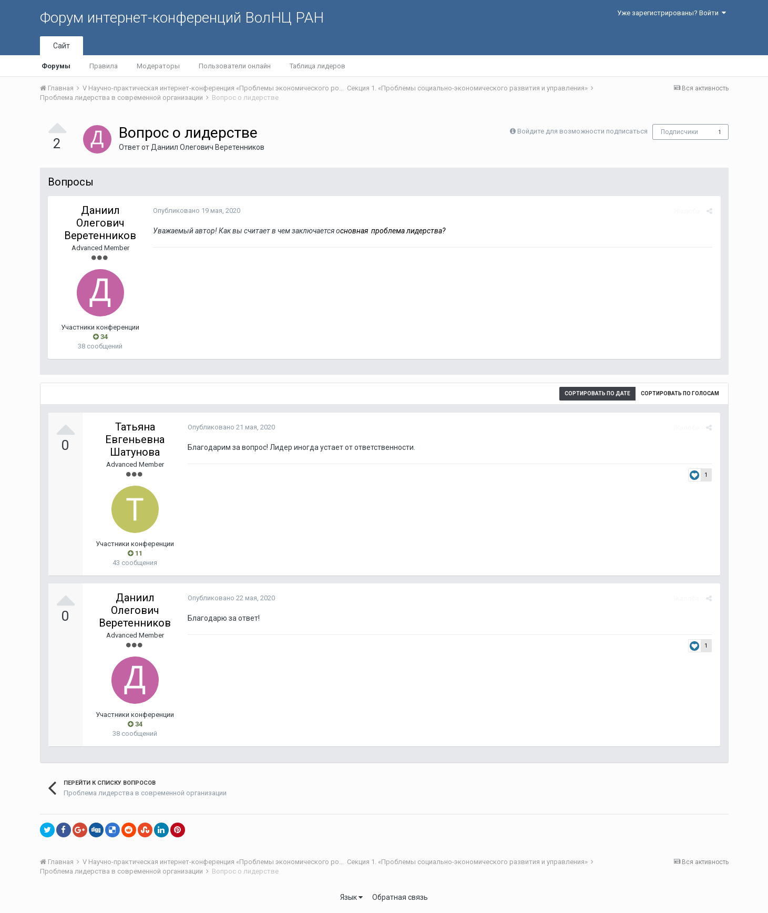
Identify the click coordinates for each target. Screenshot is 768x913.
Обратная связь (400, 897)
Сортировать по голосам (680, 393)
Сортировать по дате (597, 393)
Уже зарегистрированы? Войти (671, 13)
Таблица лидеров (317, 66)
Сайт (61, 46)
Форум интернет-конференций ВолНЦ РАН (182, 17)
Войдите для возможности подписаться (582, 131)
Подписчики (679, 132)
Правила (103, 66)
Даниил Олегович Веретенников (207, 147)
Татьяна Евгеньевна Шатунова (135, 439)
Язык (351, 897)
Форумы (56, 66)
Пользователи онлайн (235, 66)
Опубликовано (196, 210)
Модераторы (158, 66)
